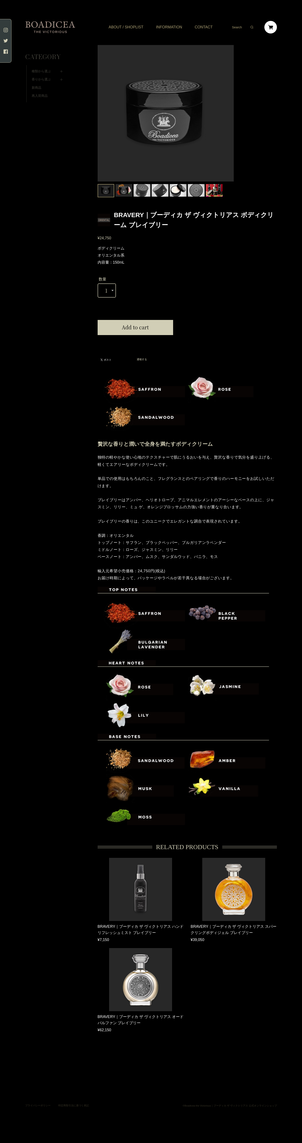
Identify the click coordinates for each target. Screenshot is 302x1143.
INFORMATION (169, 27)
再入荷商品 (40, 87)
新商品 (36, 79)
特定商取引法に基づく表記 (73, 1100)
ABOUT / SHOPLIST (126, 27)
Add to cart (135, 327)
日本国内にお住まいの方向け (135, 340)
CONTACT (203, 27)
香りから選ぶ (41, 70)
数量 (102, 279)
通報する (142, 359)
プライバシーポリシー (38, 1100)
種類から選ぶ (41, 62)
